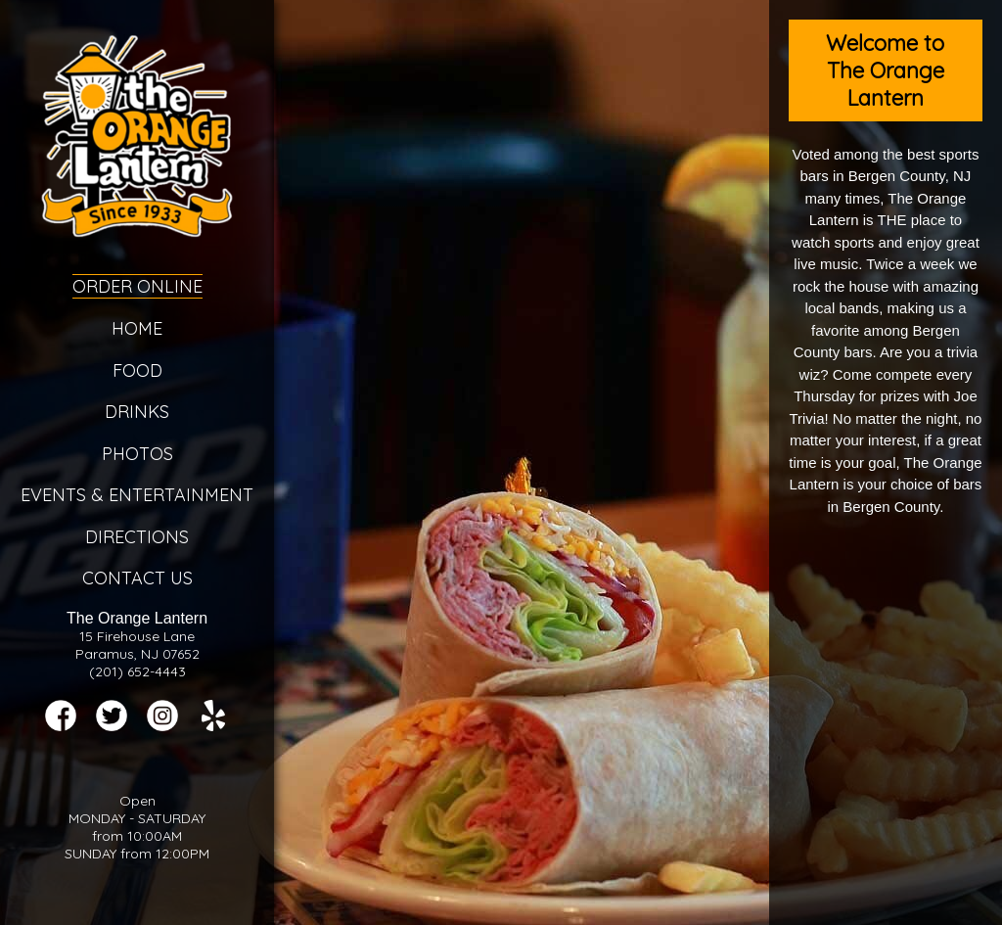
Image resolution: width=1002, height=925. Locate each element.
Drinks (137, 411)
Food (137, 370)
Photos (137, 453)
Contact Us (137, 578)
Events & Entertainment (137, 495)
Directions (137, 537)
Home (137, 328)
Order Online (137, 286)
